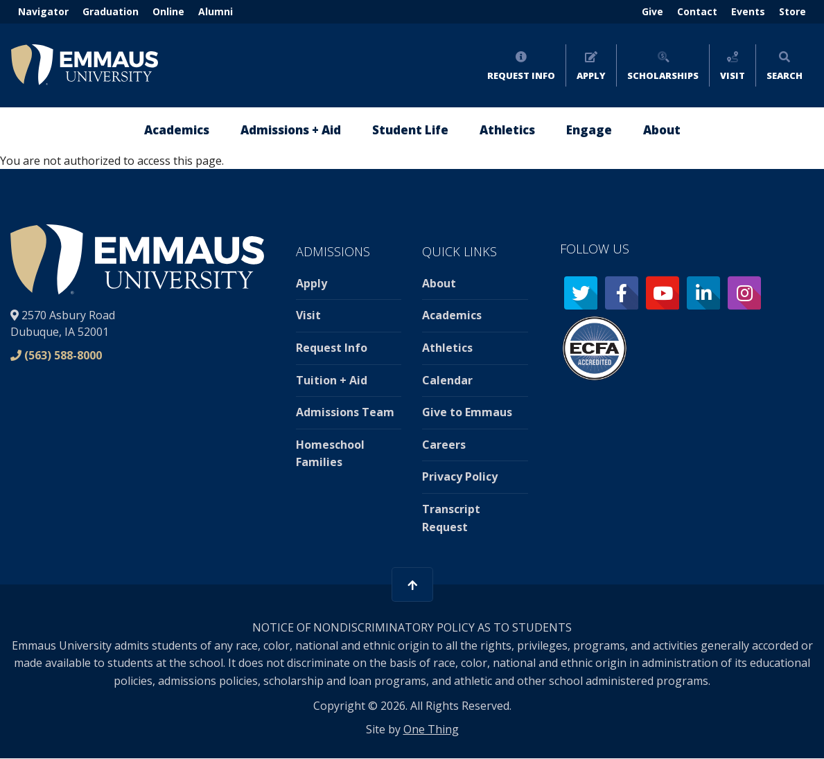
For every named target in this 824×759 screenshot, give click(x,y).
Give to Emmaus (467, 412)
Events (748, 11)
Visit (732, 75)
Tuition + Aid (331, 380)
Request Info (521, 75)
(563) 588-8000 (63, 355)
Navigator (43, 11)
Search (784, 75)
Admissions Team (345, 412)
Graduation (110, 11)
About (439, 283)
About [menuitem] (662, 130)
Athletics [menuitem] (507, 130)
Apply (591, 75)
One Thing (431, 729)
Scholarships (663, 75)
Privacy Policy (460, 476)
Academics (452, 315)
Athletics (447, 347)
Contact (697, 11)
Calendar (447, 380)
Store (792, 11)
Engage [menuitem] (589, 130)
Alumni (215, 11)
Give (652, 11)
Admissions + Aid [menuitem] (290, 130)
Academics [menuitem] (176, 130)
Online (168, 11)
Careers (444, 444)
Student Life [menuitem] (410, 130)
